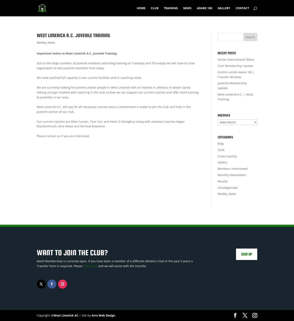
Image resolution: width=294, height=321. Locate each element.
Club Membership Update (235, 66)
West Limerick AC (65, 315)
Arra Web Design (103, 315)
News (187, 8)
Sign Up (246, 254)
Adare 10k (204, 8)
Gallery (224, 8)
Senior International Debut (236, 59)
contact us (90, 266)
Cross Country (227, 156)
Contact (242, 8)
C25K (221, 150)
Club (154, 8)
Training (171, 8)
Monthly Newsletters (232, 175)
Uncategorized (227, 188)
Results (223, 181)
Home (141, 8)
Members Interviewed (233, 169)
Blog (221, 144)
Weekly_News (46, 42)
